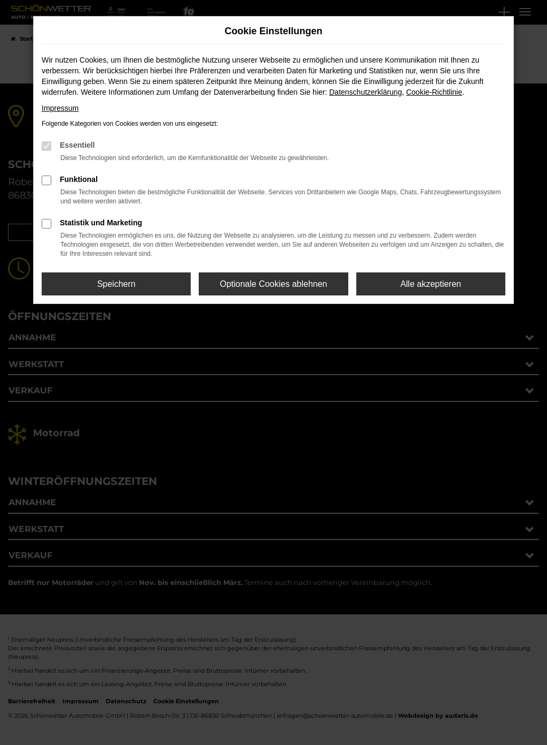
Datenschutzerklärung (365, 92)
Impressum (60, 108)
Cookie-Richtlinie (434, 92)
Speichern (116, 283)
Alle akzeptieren (430, 283)
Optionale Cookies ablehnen (273, 283)
